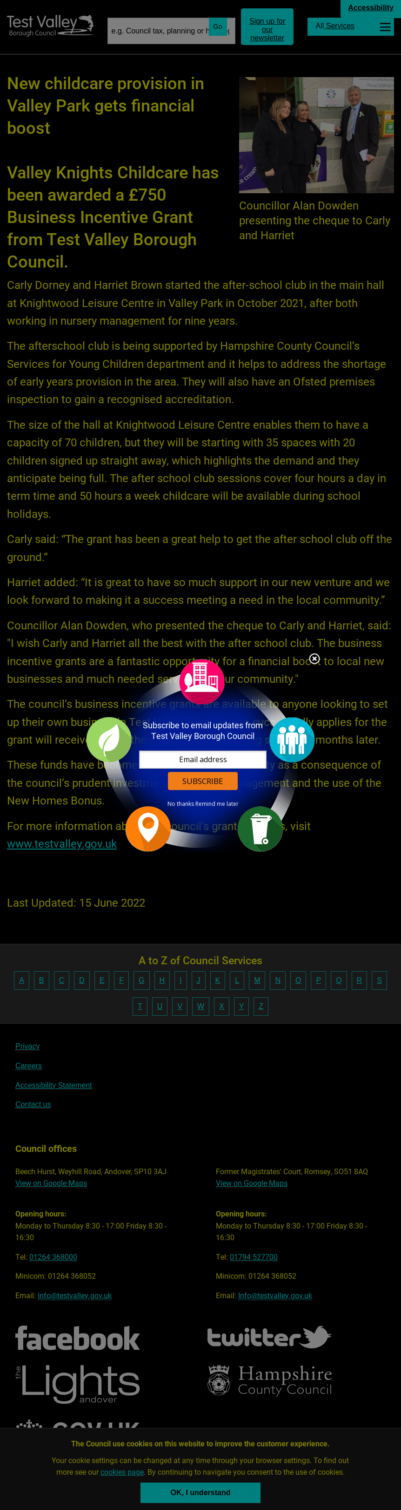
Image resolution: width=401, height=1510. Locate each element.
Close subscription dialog (314, 660)
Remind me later (217, 804)
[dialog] (200, 755)
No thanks (180, 804)
